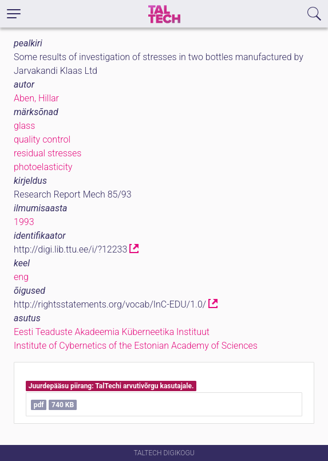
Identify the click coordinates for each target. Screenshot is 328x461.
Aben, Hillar (36, 98)
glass (24, 125)
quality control (42, 139)
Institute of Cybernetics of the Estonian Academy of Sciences (136, 345)
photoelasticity (43, 166)
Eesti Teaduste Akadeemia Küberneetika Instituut (112, 331)
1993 (24, 221)
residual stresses (47, 153)
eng (21, 276)
